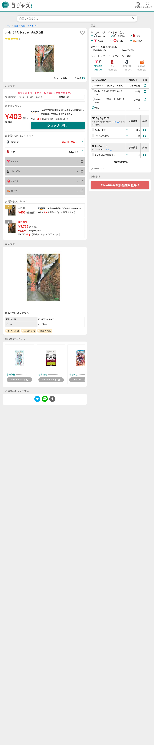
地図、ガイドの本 (29, 25)
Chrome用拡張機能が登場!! (120, 185)
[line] (45, 399)
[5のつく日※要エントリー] (144, 155)
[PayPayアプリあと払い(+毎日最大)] (145, 91)
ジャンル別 (13, 330)
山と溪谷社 (29, 330)
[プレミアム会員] (144, 136)
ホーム (8, 25)
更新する (64, 97)
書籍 (16, 25)
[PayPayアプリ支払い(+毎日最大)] (145, 85)
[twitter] (37, 399)
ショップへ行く (57, 125)
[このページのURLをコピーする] (52, 399)
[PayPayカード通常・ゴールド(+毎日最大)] (145, 100)
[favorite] (82, 32)
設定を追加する (120, 162)
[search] (133, 19)
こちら (115, 122)
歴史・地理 (45, 330)
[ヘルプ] (127, 130)
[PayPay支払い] (144, 130)
